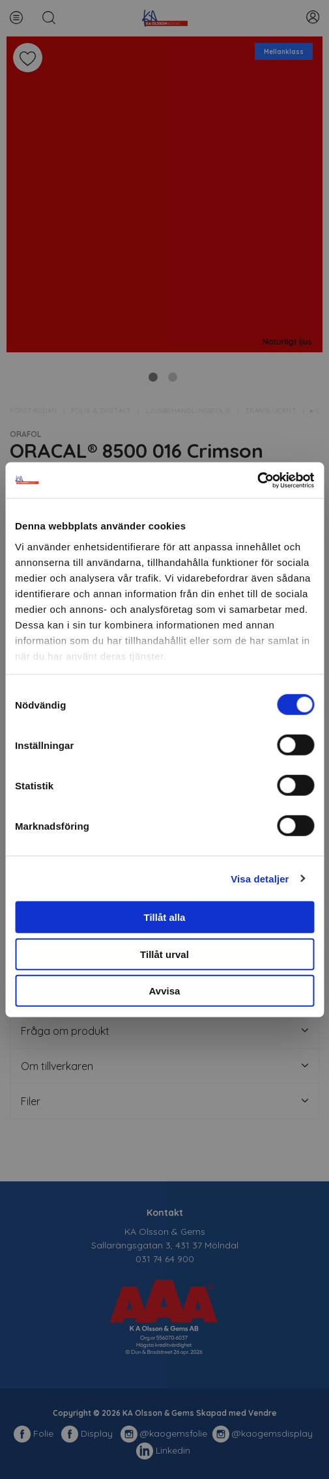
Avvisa (164, 990)
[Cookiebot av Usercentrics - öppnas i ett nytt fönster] (257, 480)
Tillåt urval (164, 953)
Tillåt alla (165, 917)
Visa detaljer (260, 878)
